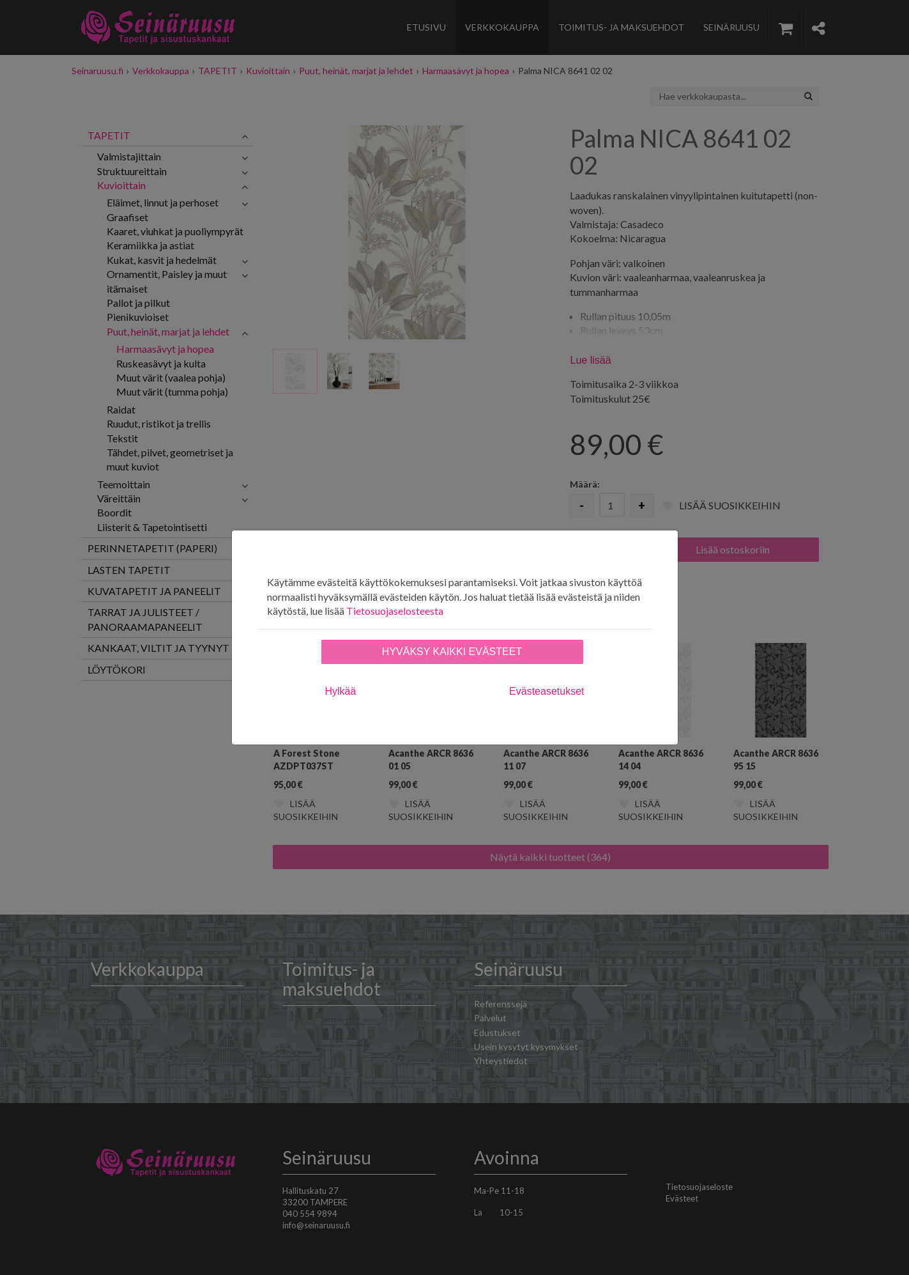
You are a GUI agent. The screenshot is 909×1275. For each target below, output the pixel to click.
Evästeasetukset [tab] (546, 691)
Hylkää (340, 691)
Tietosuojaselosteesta (394, 611)
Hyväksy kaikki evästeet (452, 651)
